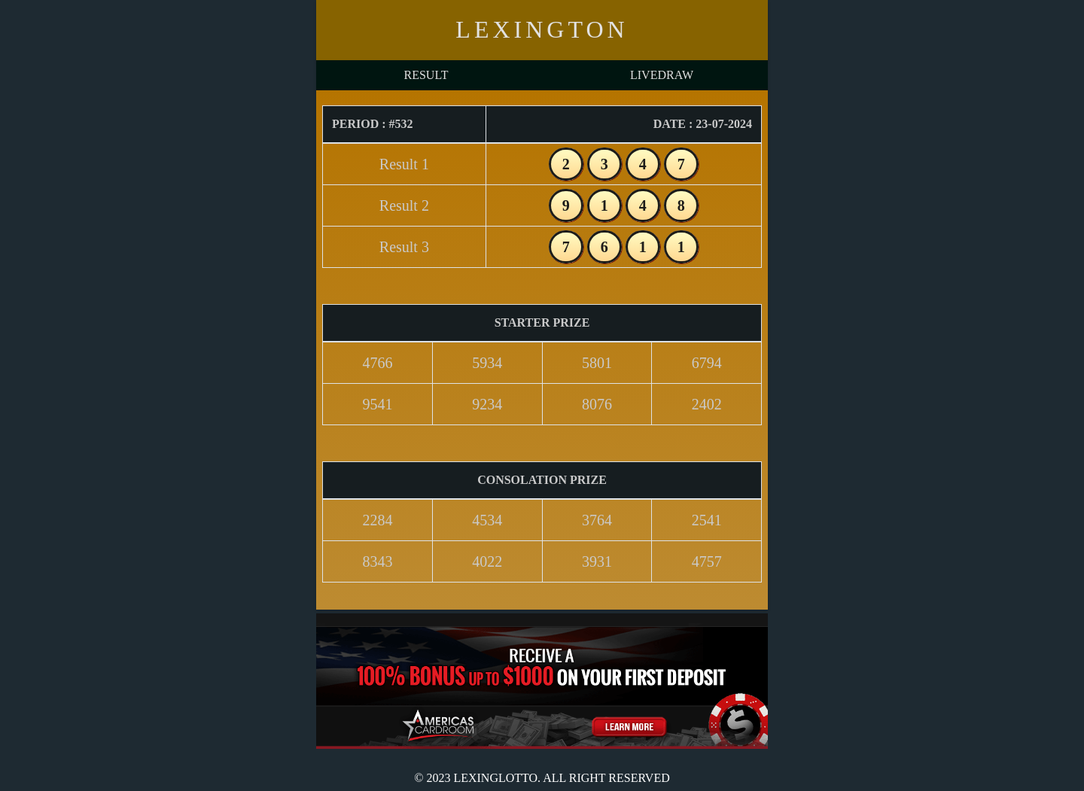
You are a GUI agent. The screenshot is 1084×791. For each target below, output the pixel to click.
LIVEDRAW (661, 74)
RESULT (426, 74)
